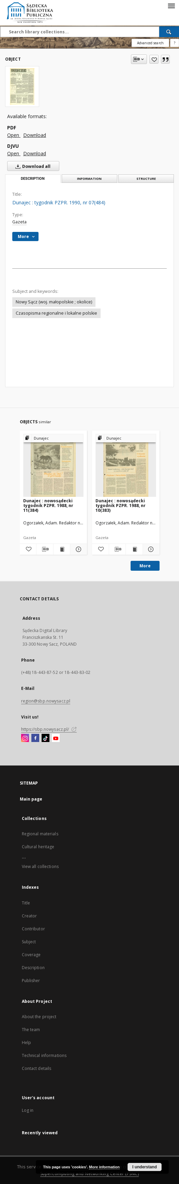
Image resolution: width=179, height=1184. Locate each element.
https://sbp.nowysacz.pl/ (49, 729)
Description (33, 967)
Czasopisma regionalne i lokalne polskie (56, 313)
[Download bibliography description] (44, 549)
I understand (144, 1167)
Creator (29, 916)
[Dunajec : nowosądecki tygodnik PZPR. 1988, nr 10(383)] (126, 465)
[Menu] (171, 5)
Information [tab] (89, 178)
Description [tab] (33, 178)
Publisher (31, 980)
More (145, 566)
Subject (29, 942)
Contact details (36, 1068)
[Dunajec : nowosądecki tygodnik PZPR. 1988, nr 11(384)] (54, 465)
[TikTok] (45, 738)
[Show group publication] (54, 438)
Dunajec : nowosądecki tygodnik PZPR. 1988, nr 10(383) (120, 505)
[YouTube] (56, 738)
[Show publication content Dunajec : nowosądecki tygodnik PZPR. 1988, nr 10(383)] (134, 549)
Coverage (31, 955)
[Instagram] (25, 738)
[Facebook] (35, 738)
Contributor (33, 929)
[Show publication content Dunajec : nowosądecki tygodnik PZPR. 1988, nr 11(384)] (62, 549)
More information (104, 1167)
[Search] (169, 31)
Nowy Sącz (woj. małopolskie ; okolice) (54, 302)
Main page (31, 799)
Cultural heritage (38, 847)
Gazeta (19, 222)
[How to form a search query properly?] (174, 43)
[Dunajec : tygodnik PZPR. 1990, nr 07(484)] (22, 86)
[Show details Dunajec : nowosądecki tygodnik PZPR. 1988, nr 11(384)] (77, 549)
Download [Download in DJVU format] (34, 153)
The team (31, 1029)
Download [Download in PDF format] (34, 135)
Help (26, 1042)
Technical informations (44, 1055)
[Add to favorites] (154, 59)
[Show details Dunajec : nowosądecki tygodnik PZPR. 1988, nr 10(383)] (150, 549)
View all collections (40, 866)
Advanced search (150, 43)
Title (26, 903)
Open (13, 135)
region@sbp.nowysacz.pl (46, 701)
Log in (28, 1110)
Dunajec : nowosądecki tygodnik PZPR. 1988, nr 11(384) (48, 505)
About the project (39, 1017)
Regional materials (40, 834)
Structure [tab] (146, 178)
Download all (31, 166)
